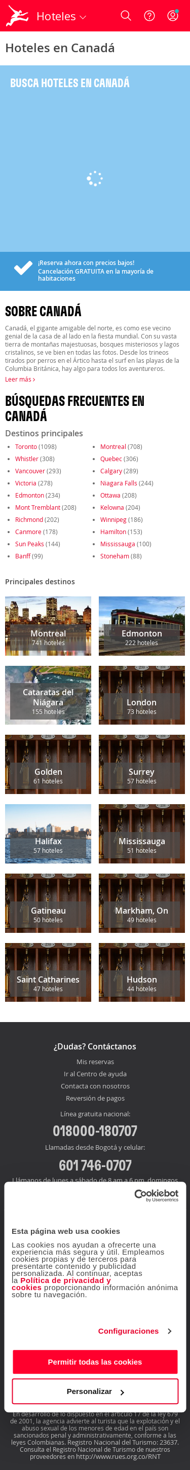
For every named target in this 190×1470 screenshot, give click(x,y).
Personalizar (95, 1391)
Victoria (25, 483)
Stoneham (114, 556)
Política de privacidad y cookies (61, 1284)
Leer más (20, 379)
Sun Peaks (29, 544)
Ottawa (110, 495)
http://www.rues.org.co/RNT (118, 1456)
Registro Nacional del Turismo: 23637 (122, 1442)
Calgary (111, 471)
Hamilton (113, 531)
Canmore (28, 531)
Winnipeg (113, 519)
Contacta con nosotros (95, 1086)
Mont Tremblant (37, 507)
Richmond (29, 519)
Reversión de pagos (95, 1099)
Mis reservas (95, 1062)
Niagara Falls (118, 483)
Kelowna (112, 507)
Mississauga (117, 544)
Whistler (27, 459)
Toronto (26, 446)
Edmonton (29, 495)
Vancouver (30, 471)
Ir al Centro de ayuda (95, 1074)
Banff (22, 556)
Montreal (113, 446)
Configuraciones (128, 1331)
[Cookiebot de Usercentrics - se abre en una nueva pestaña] (135, 1195)
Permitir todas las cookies (95, 1362)
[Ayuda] (149, 16)
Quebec (111, 459)
